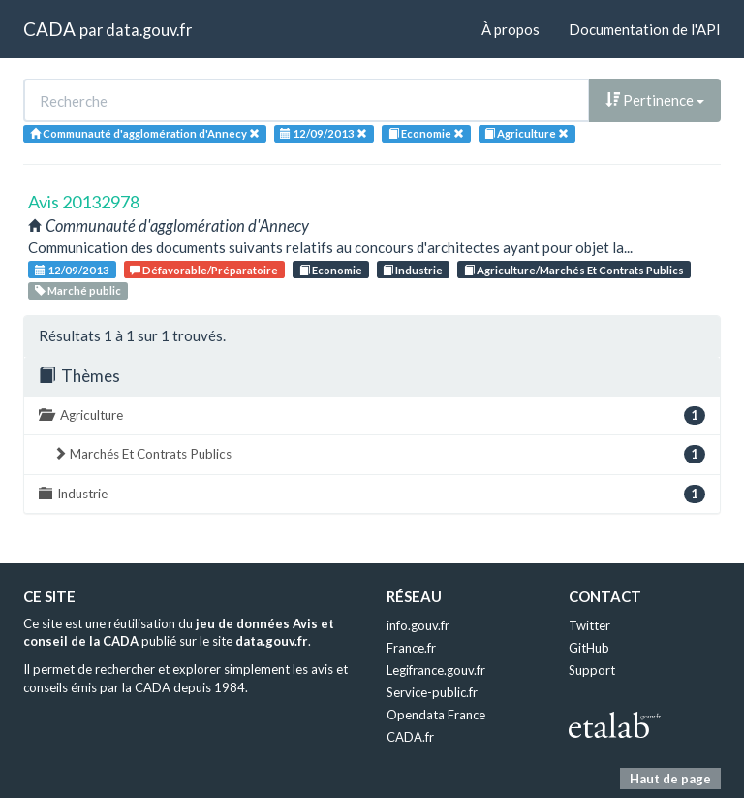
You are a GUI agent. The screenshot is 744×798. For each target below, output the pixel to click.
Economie (330, 270)
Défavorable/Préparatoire (204, 270)
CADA (49, 28)
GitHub (589, 647)
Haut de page (670, 778)
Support (592, 670)
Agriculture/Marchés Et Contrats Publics (574, 270)
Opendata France (436, 714)
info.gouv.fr (418, 625)
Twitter (589, 625)
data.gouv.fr (149, 29)
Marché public (78, 290)
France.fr (411, 647)
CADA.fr (410, 737)
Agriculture (372, 415)
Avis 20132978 (84, 201)
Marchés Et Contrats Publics (379, 454)
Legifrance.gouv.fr (436, 670)
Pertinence (654, 100)
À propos (510, 29)
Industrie (413, 270)
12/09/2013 (72, 270)
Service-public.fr (432, 692)
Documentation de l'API (645, 29)
